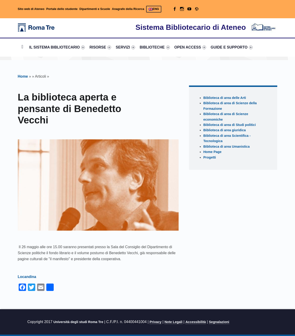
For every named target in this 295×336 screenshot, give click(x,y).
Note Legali (174, 322)
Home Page (212, 152)
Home (22, 47)
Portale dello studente (62, 9)
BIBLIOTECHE (155, 47)
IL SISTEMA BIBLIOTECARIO (57, 47)
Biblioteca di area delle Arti (224, 98)
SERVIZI (125, 47)
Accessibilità (196, 322)
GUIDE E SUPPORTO (232, 47)
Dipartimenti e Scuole (95, 9)
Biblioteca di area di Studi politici (229, 125)
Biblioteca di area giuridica (224, 130)
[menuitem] (22, 47)
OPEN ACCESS (190, 47)
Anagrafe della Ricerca (128, 9)
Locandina (27, 277)
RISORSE (100, 47)
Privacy (156, 322)
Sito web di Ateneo (31, 9)
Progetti (209, 157)
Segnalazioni (219, 322)
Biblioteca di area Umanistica (226, 146)
